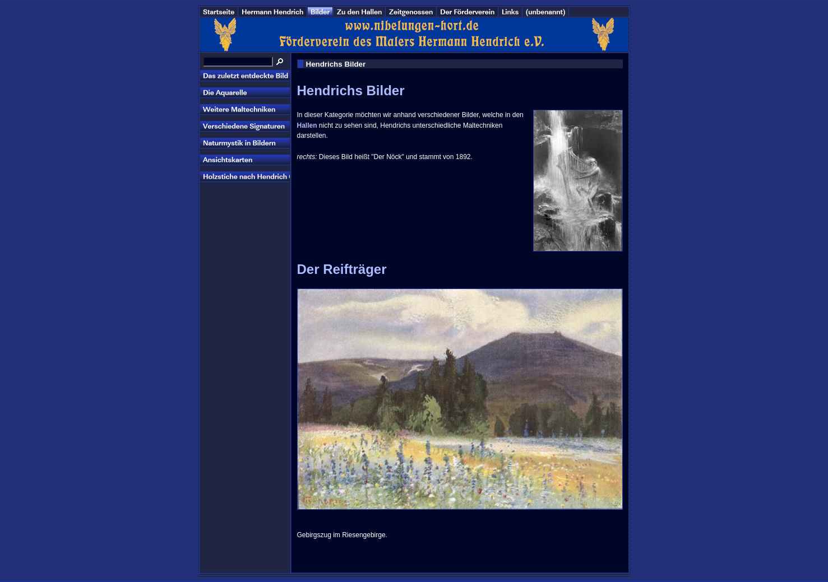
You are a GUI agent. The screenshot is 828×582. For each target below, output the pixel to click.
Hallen (307, 125)
